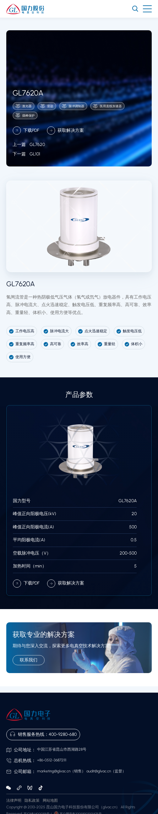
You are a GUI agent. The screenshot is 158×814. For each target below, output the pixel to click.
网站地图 (50, 800)
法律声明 (13, 800)
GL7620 (29, 153)
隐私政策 (32, 800)
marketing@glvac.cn (53, 771)
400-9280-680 (63, 734)
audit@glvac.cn (98, 771)
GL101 (26, 162)
